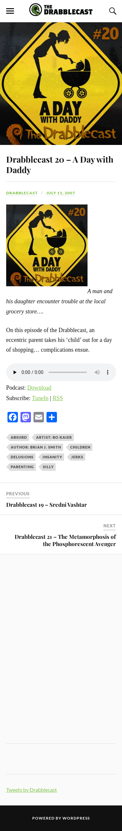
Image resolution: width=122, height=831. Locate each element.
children (80, 447)
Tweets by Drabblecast (31, 790)
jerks (77, 457)
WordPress (76, 818)
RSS (58, 398)
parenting (22, 467)
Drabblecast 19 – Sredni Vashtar (46, 504)
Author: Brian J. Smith (36, 447)
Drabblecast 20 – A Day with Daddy (60, 164)
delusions (22, 457)
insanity (52, 457)
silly (48, 467)
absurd (19, 437)
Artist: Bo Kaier (54, 437)
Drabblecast (22, 192)
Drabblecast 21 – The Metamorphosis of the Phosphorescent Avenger (65, 540)
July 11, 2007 (60, 192)
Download (39, 387)
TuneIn (40, 398)
